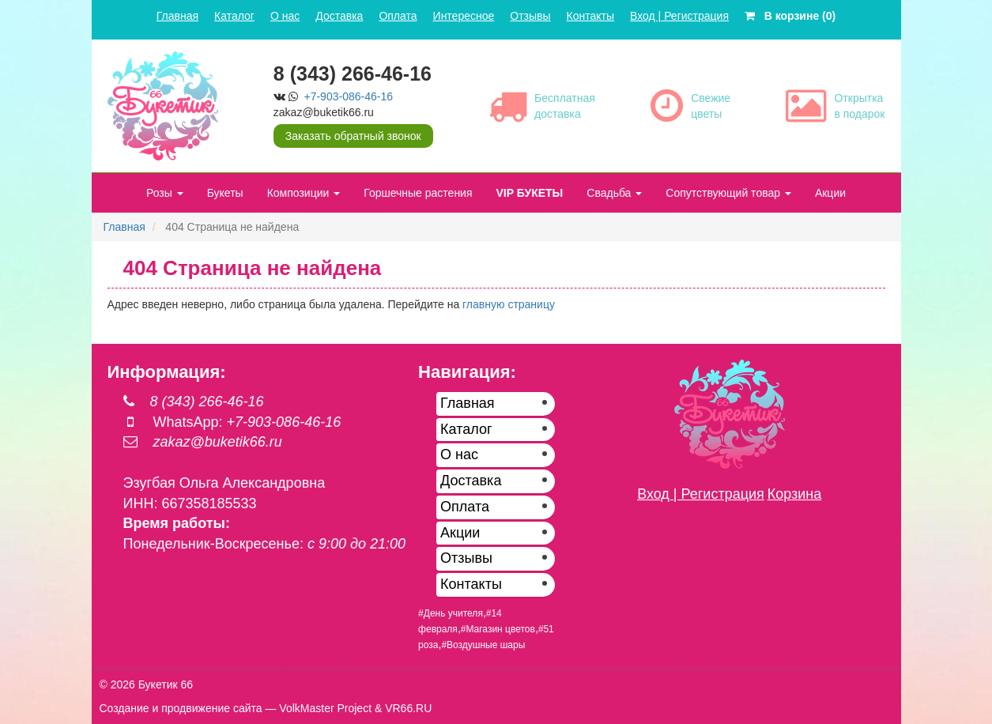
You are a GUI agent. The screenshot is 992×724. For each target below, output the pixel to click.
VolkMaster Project (325, 708)
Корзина (795, 494)
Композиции (304, 193)
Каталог (234, 15)
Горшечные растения (418, 193)
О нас (285, 15)
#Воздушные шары (483, 644)
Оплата (398, 15)
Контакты (590, 15)
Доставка (339, 15)
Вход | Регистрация (679, 15)
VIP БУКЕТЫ (530, 193)
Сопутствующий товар (728, 193)
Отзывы (530, 15)
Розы (164, 193)
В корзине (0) (790, 15)
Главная (177, 15)
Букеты (225, 193)
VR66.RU (408, 708)
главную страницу (508, 304)
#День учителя (450, 613)
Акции (830, 193)
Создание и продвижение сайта (181, 708)
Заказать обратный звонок (353, 136)
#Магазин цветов (498, 629)
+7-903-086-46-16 (348, 96)
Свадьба (614, 193)
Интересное (464, 15)
